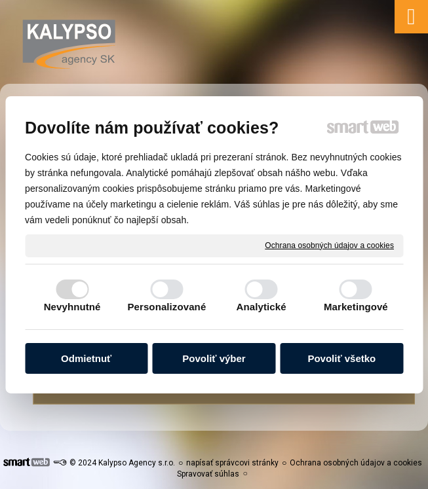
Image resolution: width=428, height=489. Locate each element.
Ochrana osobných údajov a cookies (329, 244)
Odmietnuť (86, 358)
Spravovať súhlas (208, 474)
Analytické (261, 306)
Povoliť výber (213, 358)
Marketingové (356, 306)
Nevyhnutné (72, 306)
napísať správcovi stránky (232, 462)
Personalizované (166, 306)
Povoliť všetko (341, 358)
